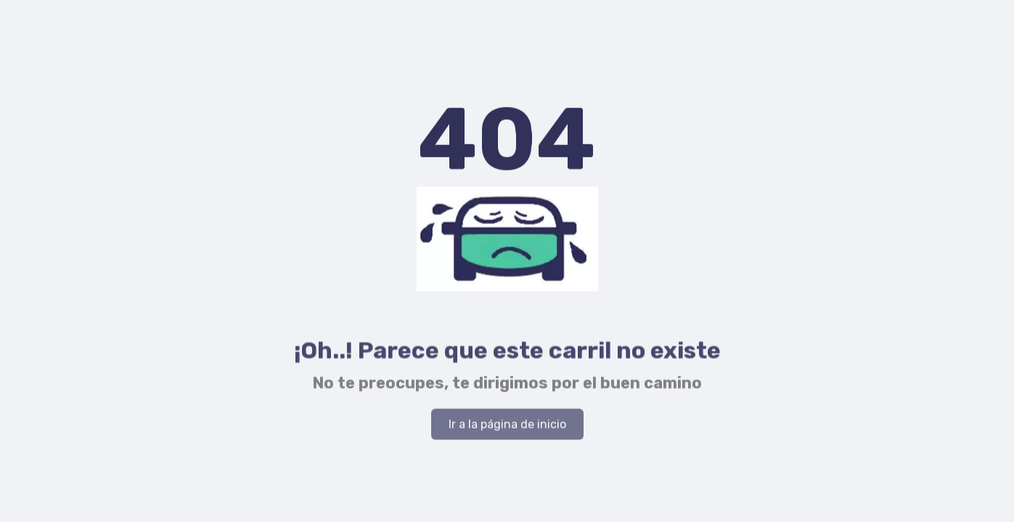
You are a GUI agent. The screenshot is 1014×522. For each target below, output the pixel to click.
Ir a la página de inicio (507, 425)
